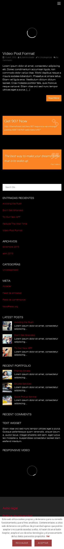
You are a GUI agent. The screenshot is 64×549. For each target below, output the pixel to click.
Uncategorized (46, 57)
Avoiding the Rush (12, 204)
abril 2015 (8, 253)
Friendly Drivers (22, 371)
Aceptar (43, 543)
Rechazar (22, 543)
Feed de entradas (12, 293)
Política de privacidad (17, 516)
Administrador (28, 57)
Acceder (7, 286)
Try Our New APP (11, 217)
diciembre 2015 (11, 247)
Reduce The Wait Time (15, 224)
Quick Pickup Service (25, 397)
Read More (53, 98)
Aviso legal (10, 508)
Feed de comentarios (14, 300)
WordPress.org (10, 306)
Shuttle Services (22, 384)
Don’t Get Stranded (13, 210)
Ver (47, 536)
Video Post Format (18, 54)
